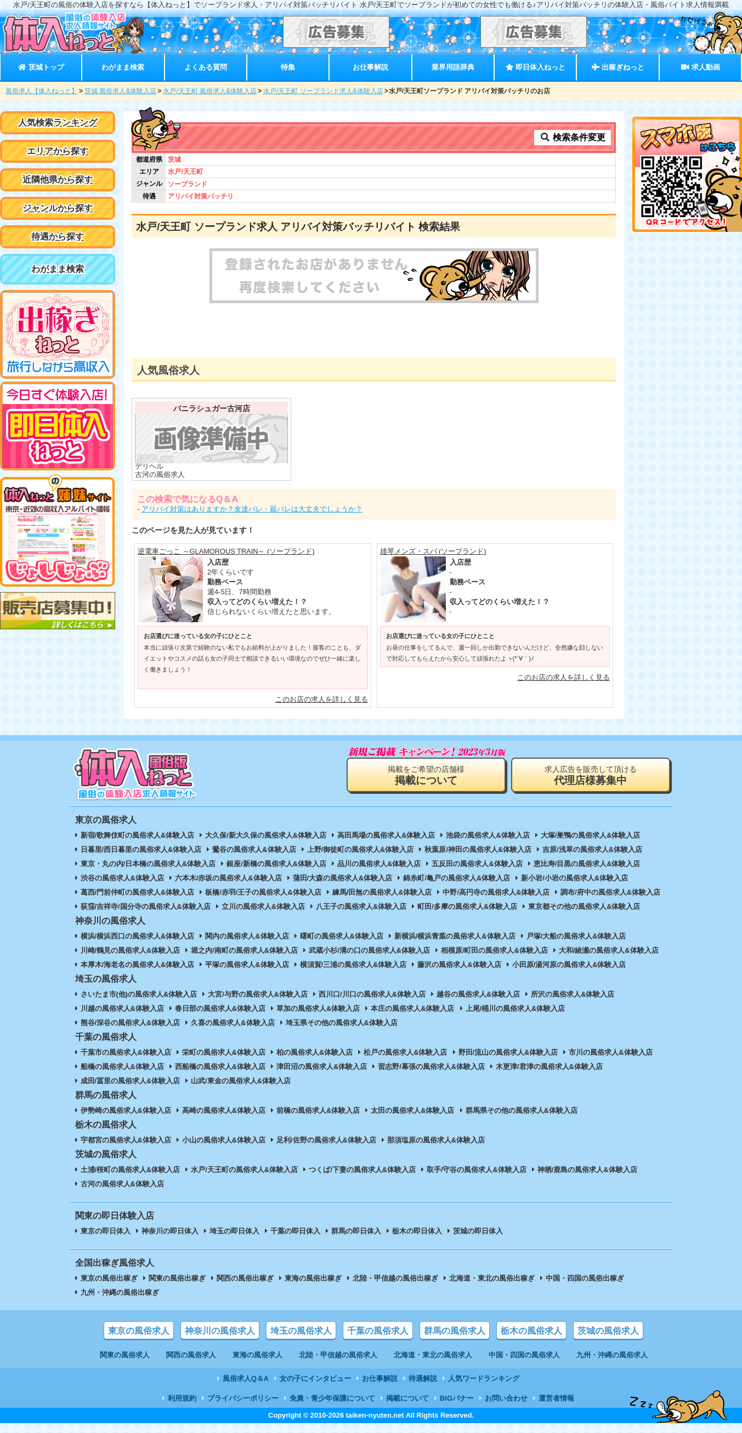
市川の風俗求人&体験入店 (610, 1052)
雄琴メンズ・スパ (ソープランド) (433, 551)
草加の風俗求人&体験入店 (318, 1008)
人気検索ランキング (57, 122)
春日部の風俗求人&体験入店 (220, 1008)
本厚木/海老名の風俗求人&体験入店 (138, 964)
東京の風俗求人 (138, 1330)
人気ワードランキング (483, 1378)
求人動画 (700, 67)
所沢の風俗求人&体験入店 (572, 994)
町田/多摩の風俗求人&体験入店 (467, 906)
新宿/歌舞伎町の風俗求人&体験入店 (138, 835)
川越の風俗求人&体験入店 (122, 1008)
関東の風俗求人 (125, 1355)
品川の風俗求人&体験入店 (379, 864)
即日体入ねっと (535, 67)
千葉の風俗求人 (378, 1330)
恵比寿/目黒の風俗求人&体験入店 (587, 864)
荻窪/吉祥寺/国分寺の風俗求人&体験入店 (146, 906)
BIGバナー (457, 1398)
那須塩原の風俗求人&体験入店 (436, 1140)
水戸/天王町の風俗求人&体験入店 (244, 1169)
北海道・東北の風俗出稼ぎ (492, 1278)
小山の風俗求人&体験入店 (223, 1140)
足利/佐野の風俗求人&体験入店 (326, 1140)
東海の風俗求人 (257, 1355)
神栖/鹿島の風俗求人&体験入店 (587, 1169)
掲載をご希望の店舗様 (426, 775)
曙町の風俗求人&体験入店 (341, 936)
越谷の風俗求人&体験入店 (478, 994)
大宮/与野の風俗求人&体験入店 (258, 994)
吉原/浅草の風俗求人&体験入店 (592, 849)
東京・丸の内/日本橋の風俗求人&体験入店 (148, 864)
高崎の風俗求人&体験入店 (223, 1110)
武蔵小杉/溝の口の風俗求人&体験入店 (369, 950)
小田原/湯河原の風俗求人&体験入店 (569, 964)
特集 (288, 67)
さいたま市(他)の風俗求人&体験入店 (139, 994)
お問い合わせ (506, 1398)
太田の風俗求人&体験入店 (412, 1110)
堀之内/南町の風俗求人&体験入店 (244, 950)
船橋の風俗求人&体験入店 (122, 1066)
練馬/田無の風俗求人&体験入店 (382, 892)
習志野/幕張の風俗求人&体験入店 (431, 1066)
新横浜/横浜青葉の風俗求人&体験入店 (455, 936)
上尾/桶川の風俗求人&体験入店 (515, 1008)
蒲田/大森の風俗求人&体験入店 (343, 878)
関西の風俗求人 (191, 1355)
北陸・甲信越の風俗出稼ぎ (395, 1278)
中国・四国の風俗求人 (524, 1355)
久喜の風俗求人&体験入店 (232, 1023)
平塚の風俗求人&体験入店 (246, 964)
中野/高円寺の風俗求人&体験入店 (496, 892)
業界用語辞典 (453, 67)
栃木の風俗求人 (531, 1330)
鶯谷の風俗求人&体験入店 (254, 849)
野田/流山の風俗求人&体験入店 (508, 1052)
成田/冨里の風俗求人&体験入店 (130, 1081)
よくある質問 (205, 67)
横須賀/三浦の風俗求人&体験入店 (353, 964)
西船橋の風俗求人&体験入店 (220, 1066)
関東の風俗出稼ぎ (177, 1278)
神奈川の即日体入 (170, 1231)
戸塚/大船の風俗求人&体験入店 (576, 936)
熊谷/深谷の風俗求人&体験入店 (130, 1023)
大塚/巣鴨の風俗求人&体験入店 (591, 835)
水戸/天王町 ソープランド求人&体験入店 (323, 91)
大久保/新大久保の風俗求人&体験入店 (265, 835)
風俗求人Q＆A (246, 1378)
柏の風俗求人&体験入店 (314, 1052)
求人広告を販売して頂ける (590, 775)
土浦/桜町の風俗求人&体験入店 (130, 1169)
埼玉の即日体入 (234, 1231)
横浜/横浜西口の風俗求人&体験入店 (138, 936)
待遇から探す (57, 236)
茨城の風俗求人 (608, 1330)
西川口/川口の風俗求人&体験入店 (372, 994)
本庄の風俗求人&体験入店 (412, 1008)
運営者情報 (556, 1398)
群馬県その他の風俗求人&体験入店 (521, 1110)
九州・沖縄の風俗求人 (612, 1355)
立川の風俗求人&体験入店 (263, 906)
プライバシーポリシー (243, 1398)
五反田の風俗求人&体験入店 (477, 864)
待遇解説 (423, 1378)
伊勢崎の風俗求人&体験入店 (126, 1110)
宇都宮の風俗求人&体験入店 (126, 1140)
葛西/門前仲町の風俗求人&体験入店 (138, 892)
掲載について (407, 1398)
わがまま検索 (122, 67)
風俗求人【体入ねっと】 (41, 91)
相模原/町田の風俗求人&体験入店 (494, 950)
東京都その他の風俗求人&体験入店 (584, 906)
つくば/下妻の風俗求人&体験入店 (362, 1169)
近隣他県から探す (57, 179)
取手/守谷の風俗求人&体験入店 (476, 1169)
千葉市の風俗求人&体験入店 (126, 1052)
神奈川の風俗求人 (220, 1330)
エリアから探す (57, 151)
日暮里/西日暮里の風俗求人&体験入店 (141, 849)
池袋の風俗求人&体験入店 (487, 835)
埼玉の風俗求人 (301, 1330)
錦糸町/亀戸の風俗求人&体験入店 (456, 878)
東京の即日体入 (106, 1231)
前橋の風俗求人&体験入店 (318, 1110)
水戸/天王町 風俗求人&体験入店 (210, 91)
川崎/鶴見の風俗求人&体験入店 (130, 950)
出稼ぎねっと (618, 67)
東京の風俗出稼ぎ (109, 1278)
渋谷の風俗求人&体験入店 (122, 878)
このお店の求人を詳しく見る (321, 699)
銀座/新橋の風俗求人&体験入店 (276, 864)
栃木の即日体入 (417, 1231)
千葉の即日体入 (295, 1231)
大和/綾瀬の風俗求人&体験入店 (609, 950)
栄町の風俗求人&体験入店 (223, 1052)
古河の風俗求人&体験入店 (122, 1184)
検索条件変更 (572, 137)
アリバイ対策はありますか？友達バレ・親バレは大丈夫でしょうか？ (251, 509)
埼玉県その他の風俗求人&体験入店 (342, 1023)
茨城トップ (41, 67)
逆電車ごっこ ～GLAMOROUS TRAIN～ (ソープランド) (226, 551)
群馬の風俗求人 (454, 1330)
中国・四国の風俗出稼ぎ (585, 1278)
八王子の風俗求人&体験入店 (361, 906)
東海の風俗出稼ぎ (313, 1278)
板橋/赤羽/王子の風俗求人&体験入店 (263, 892)
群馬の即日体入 (356, 1231)
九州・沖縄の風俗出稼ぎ (120, 1292)
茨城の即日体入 (478, 1231)
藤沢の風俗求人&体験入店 (459, 964)
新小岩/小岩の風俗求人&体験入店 (574, 878)
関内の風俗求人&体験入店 (246, 936)
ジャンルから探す (57, 208)
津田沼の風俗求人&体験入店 (321, 1066)
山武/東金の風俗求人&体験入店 (241, 1081)
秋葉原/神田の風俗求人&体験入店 (477, 849)
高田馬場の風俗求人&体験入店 (386, 835)
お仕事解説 (370, 67)
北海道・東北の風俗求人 (433, 1355)
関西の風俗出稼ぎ (245, 1278)
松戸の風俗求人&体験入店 (405, 1052)
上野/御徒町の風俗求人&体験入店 (360, 849)
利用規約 (182, 1398)
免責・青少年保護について (332, 1398)
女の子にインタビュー (315, 1378)
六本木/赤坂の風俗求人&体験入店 (228, 878)
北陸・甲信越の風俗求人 (338, 1355)
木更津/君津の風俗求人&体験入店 (549, 1066)
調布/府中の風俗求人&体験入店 (610, 892)
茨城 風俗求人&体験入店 (120, 91)
